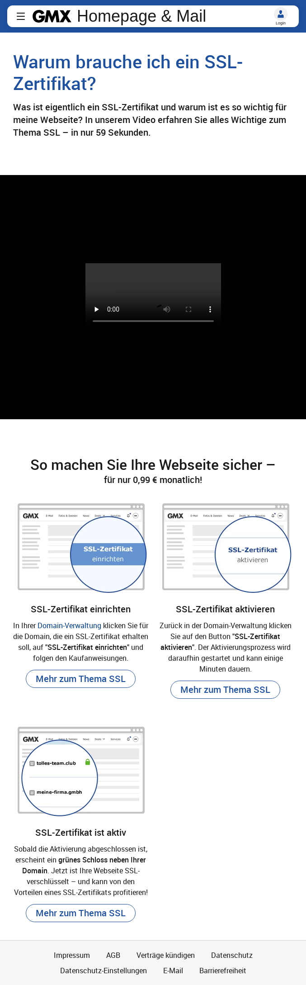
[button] (21, 16)
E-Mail (173, 971)
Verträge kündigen (166, 955)
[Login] (280, 14)
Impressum (72, 955)
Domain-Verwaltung (69, 625)
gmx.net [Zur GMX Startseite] (52, 16)
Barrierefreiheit (222, 971)
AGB (113, 955)
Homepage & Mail (141, 16)
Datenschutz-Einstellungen (103, 971)
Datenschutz (232, 955)
